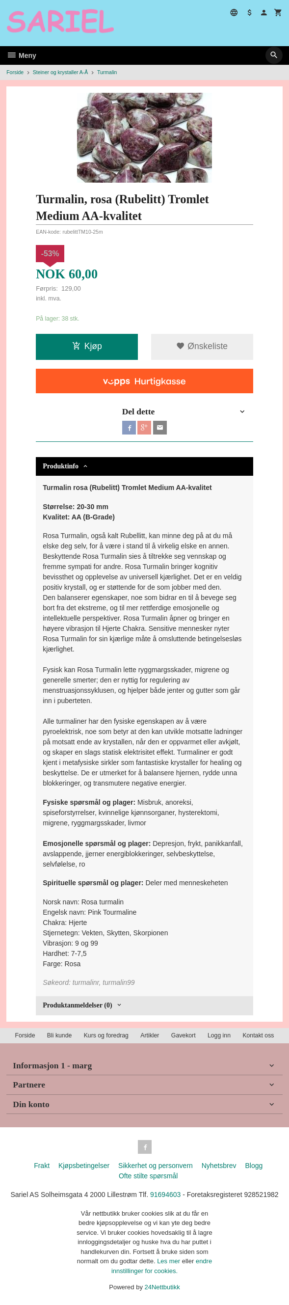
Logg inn (219, 1035)
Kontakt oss (258, 1035)
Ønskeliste (202, 346)
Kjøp (87, 346)
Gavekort (183, 1035)
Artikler (149, 1035)
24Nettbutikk (162, 1287)
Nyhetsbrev (219, 1165)
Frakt (42, 1165)
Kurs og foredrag (106, 1035)
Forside (15, 72)
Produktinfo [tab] (61, 466)
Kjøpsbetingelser (83, 1165)
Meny (21, 55)
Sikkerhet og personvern (155, 1165)
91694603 (165, 1194)
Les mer (169, 1261)
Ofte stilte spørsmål (148, 1176)
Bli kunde (59, 1035)
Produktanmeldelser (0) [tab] (77, 1005)
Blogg (254, 1165)
